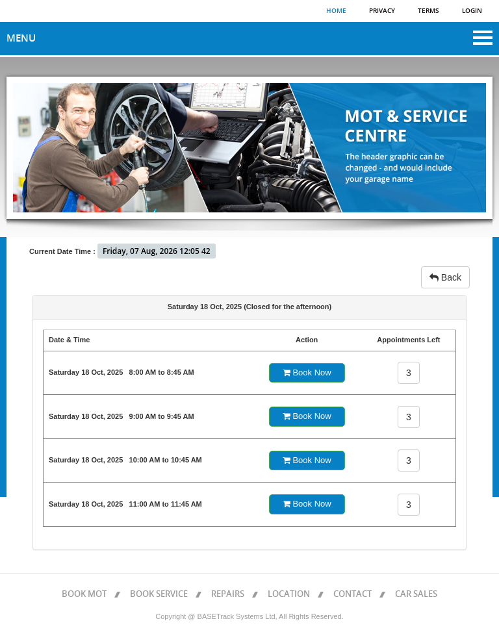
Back (445, 277)
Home (336, 11)
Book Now (307, 372)
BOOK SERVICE (159, 594)
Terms (428, 11)
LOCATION (289, 594)
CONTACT (352, 594)
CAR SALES (416, 594)
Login (472, 11)
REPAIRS (227, 594)
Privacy (382, 11)
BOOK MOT (84, 594)
